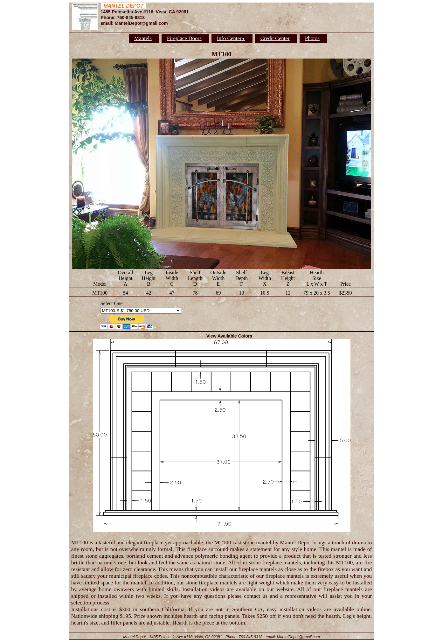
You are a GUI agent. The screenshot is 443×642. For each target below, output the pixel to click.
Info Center (231, 38)
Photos (312, 38)
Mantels (143, 38)
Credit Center (275, 38)
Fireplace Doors (184, 38)
